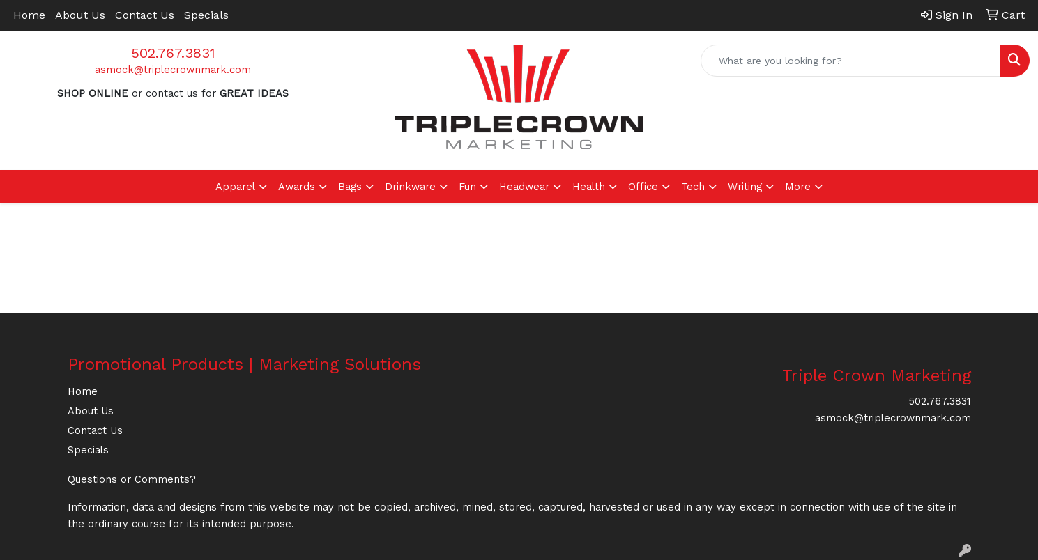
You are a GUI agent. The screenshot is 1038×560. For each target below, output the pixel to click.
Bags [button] (350, 186)
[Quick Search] (850, 61)
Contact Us (144, 15)
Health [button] (588, 186)
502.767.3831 (173, 53)
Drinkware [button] (410, 186)
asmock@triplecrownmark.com (173, 69)
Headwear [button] (524, 186)
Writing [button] (745, 186)
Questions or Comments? (132, 479)
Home (29, 15)
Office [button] (643, 186)
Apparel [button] (235, 186)
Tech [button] (693, 186)
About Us (80, 15)
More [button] (798, 186)
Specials (206, 15)
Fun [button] (467, 186)
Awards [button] (296, 186)
